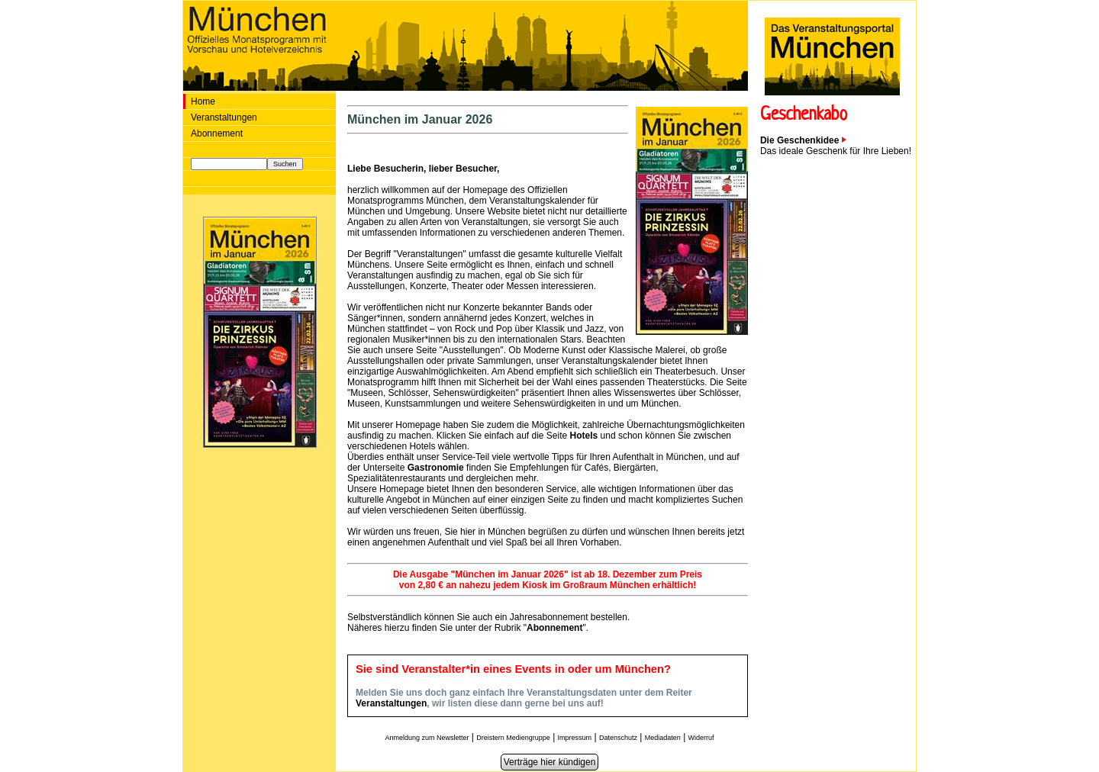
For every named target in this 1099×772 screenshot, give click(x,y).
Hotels (584, 435)
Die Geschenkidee (803, 140)
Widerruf (701, 737)
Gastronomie (437, 467)
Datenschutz (618, 737)
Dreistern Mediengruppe (513, 737)
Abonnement (217, 133)
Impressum (575, 737)
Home (203, 101)
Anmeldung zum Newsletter (427, 737)
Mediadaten (663, 737)
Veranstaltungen (224, 117)
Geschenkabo (803, 115)
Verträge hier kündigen (550, 762)
